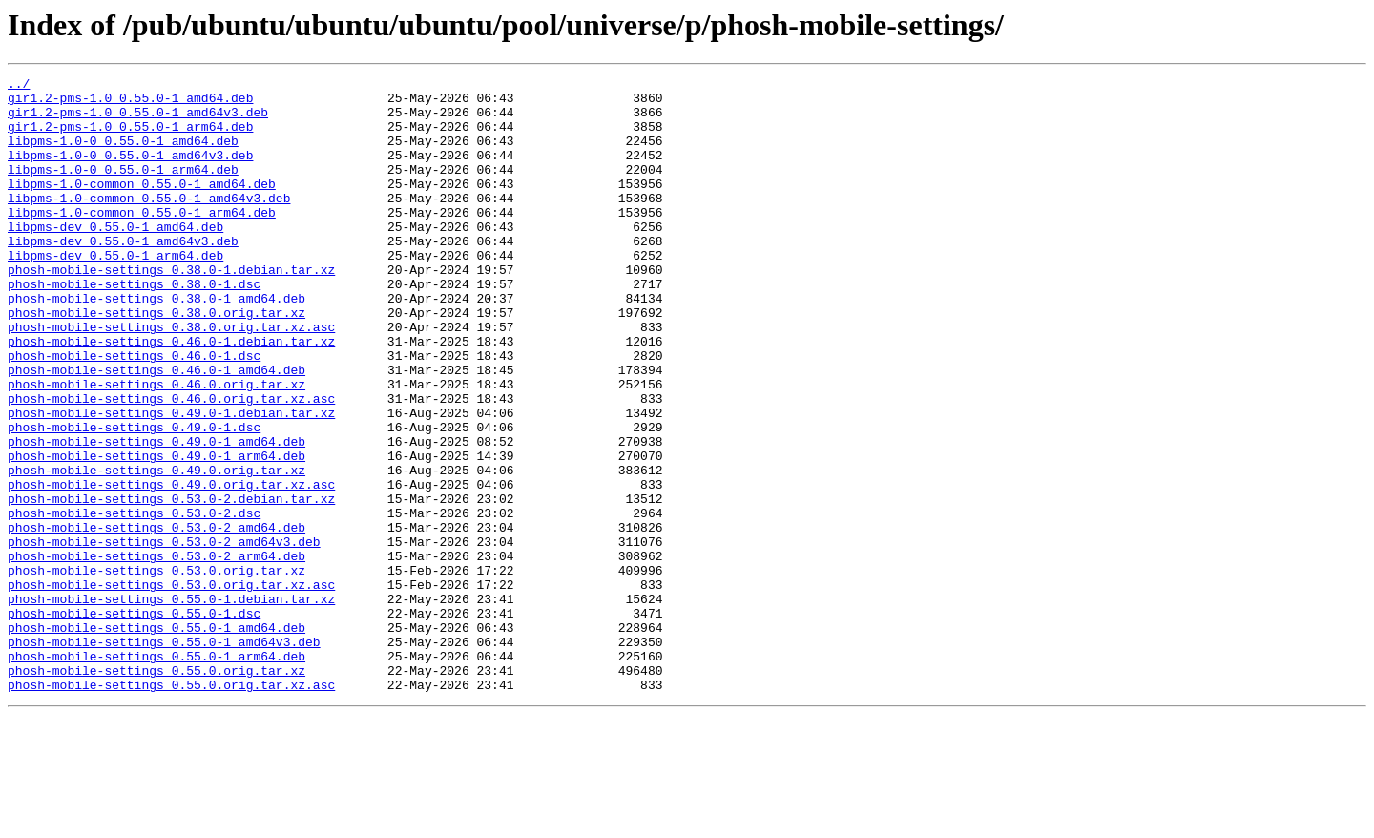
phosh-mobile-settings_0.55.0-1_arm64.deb (156, 773)
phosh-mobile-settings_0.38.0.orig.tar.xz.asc (171, 378)
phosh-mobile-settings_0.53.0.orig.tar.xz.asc (171, 687)
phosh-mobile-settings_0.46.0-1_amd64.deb (156, 429)
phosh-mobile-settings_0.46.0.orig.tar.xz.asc (171, 463)
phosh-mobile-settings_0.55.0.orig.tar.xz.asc (171, 807)
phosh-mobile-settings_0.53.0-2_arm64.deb (156, 652)
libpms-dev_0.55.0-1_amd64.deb (115, 257)
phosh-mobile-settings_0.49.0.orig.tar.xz (156, 549)
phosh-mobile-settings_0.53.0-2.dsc (134, 601)
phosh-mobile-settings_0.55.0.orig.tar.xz (156, 790)
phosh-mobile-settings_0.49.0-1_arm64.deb (156, 532)
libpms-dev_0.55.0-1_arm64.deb (115, 292)
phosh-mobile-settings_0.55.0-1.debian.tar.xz (171, 704)
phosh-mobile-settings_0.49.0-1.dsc (134, 498)
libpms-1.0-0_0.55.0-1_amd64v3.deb (130, 171)
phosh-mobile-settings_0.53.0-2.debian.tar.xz (171, 584)
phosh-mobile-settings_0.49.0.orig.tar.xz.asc (171, 567)
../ (19, 85)
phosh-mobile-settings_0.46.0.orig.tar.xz (156, 446)
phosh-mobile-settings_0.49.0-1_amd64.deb (156, 515)
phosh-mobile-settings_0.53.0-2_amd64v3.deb (164, 635)
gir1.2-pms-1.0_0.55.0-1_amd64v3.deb (138, 120)
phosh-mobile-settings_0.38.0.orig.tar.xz (156, 360)
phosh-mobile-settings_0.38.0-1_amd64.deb (156, 343)
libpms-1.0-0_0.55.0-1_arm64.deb (123, 189)
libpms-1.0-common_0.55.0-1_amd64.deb (142, 206)
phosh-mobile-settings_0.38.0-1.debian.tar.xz (171, 309)
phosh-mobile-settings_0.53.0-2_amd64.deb (156, 618)
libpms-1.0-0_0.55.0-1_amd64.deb (123, 154)
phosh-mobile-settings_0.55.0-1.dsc (134, 721)
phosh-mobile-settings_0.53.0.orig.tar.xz (156, 670)
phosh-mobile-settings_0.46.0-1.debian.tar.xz (171, 395)
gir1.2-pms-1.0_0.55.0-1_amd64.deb (130, 103)
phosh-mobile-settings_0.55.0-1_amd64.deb (156, 738)
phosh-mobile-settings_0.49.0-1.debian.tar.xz (171, 481)
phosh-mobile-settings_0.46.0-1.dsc (134, 412)
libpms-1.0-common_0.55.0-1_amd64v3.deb (149, 223)
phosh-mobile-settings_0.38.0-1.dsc (134, 326)
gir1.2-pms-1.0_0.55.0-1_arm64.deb (130, 137)
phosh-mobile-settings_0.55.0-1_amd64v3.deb (164, 756)
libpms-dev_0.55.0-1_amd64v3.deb (123, 274)
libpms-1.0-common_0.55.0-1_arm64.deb (142, 240)
